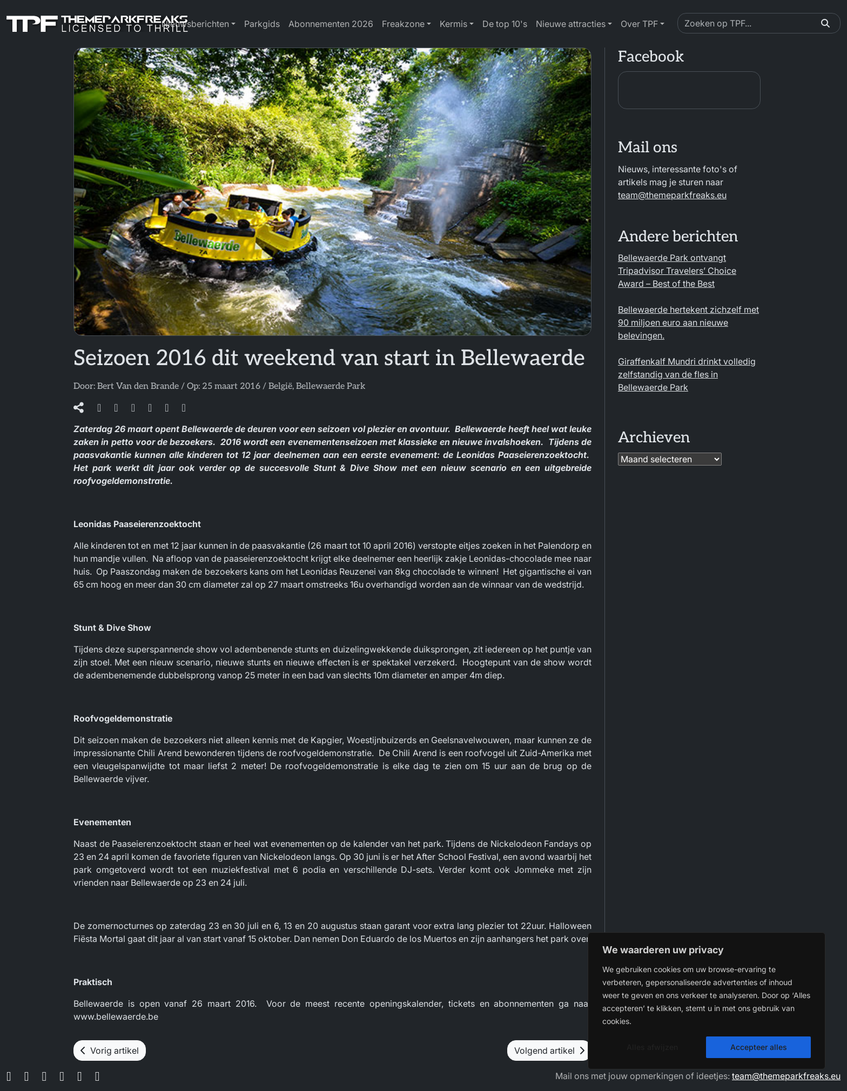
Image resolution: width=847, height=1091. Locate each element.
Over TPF (639, 23)
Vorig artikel (109, 1050)
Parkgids (262, 23)
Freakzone (403, 23)
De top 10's (504, 23)
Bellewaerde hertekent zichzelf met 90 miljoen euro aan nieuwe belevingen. (688, 322)
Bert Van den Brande (138, 386)
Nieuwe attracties (571, 23)
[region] (706, 1000)
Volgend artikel (549, 1050)
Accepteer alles (758, 1047)
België (280, 386)
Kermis (453, 23)
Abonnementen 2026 (330, 23)
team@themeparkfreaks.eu (672, 195)
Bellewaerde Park (330, 386)
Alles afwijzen (652, 1047)
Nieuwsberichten (195, 23)
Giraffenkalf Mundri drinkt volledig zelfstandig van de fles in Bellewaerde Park (687, 374)
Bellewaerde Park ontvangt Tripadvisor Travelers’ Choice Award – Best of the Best (677, 270)
